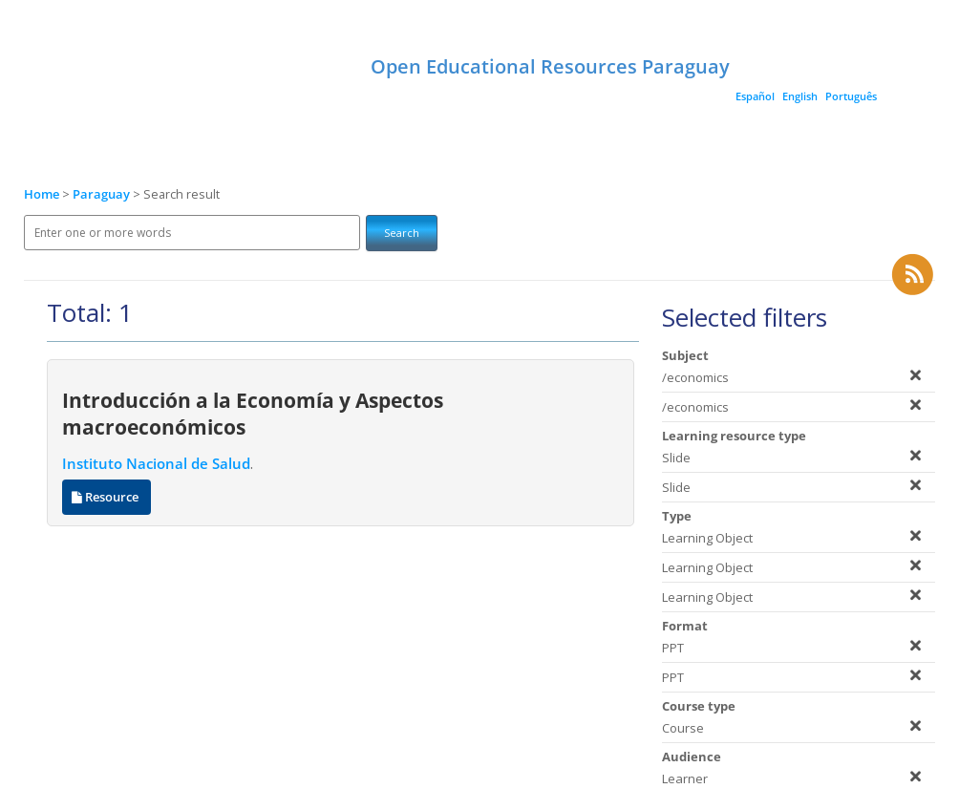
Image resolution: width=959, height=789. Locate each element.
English (800, 96)
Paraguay (103, 194)
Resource (106, 497)
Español (755, 96)
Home (41, 194)
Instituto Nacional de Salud (156, 464)
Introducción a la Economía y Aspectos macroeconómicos (252, 413)
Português (851, 96)
